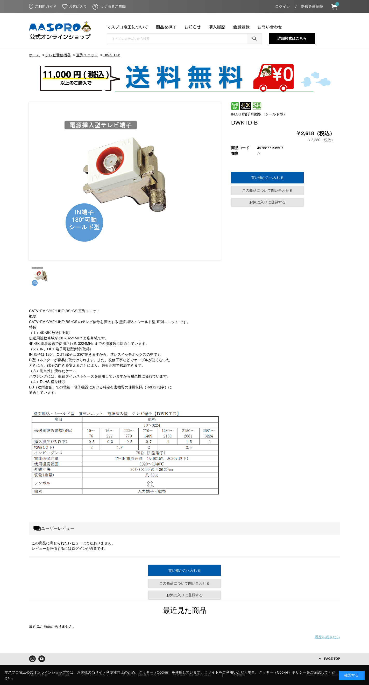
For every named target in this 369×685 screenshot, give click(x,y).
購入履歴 (217, 27)
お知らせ (192, 27)
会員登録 (241, 27)
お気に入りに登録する (267, 202)
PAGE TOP (332, 659)
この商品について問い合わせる (267, 190)
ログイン (282, 6)
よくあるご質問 (113, 6)
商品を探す (166, 27)
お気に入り (78, 6)
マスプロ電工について (127, 27)
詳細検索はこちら (292, 38)
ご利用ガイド (45, 6)
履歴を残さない (327, 637)
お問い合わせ (269, 27)
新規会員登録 (312, 6)
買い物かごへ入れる (267, 177)
